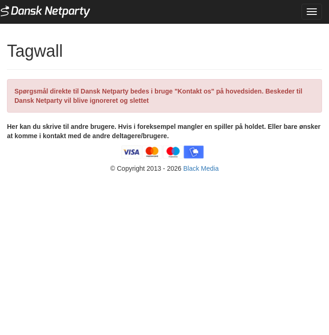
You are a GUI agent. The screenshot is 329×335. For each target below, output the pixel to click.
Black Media (201, 168)
